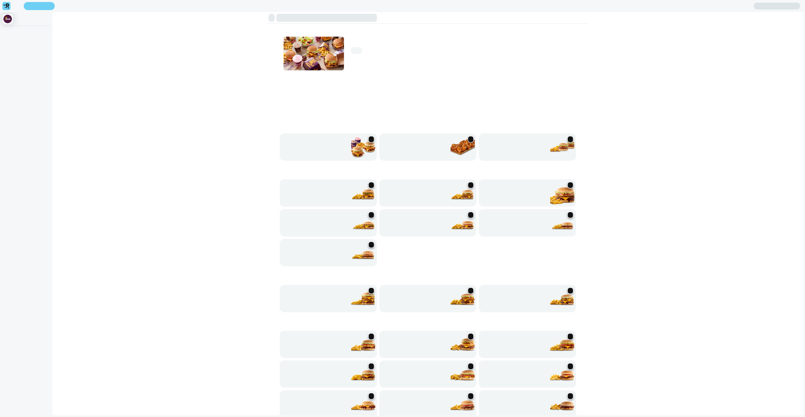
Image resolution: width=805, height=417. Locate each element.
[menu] (13, 11)
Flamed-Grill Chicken (142, 47)
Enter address (11, 14)
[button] (402, 34)
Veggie (272, 47)
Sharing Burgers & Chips (200, 47)
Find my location (33, 14)
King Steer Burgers (67, 47)
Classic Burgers (90, 47)
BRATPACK (259, 47)
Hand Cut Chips (227, 47)
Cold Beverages (287, 47)
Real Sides (244, 47)
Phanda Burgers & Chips (39, 47)
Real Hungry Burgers (114, 47)
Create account (12, 18)
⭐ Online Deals (12, 47)
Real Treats (177, 47)
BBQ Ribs (163, 47)
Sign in (42, 18)
